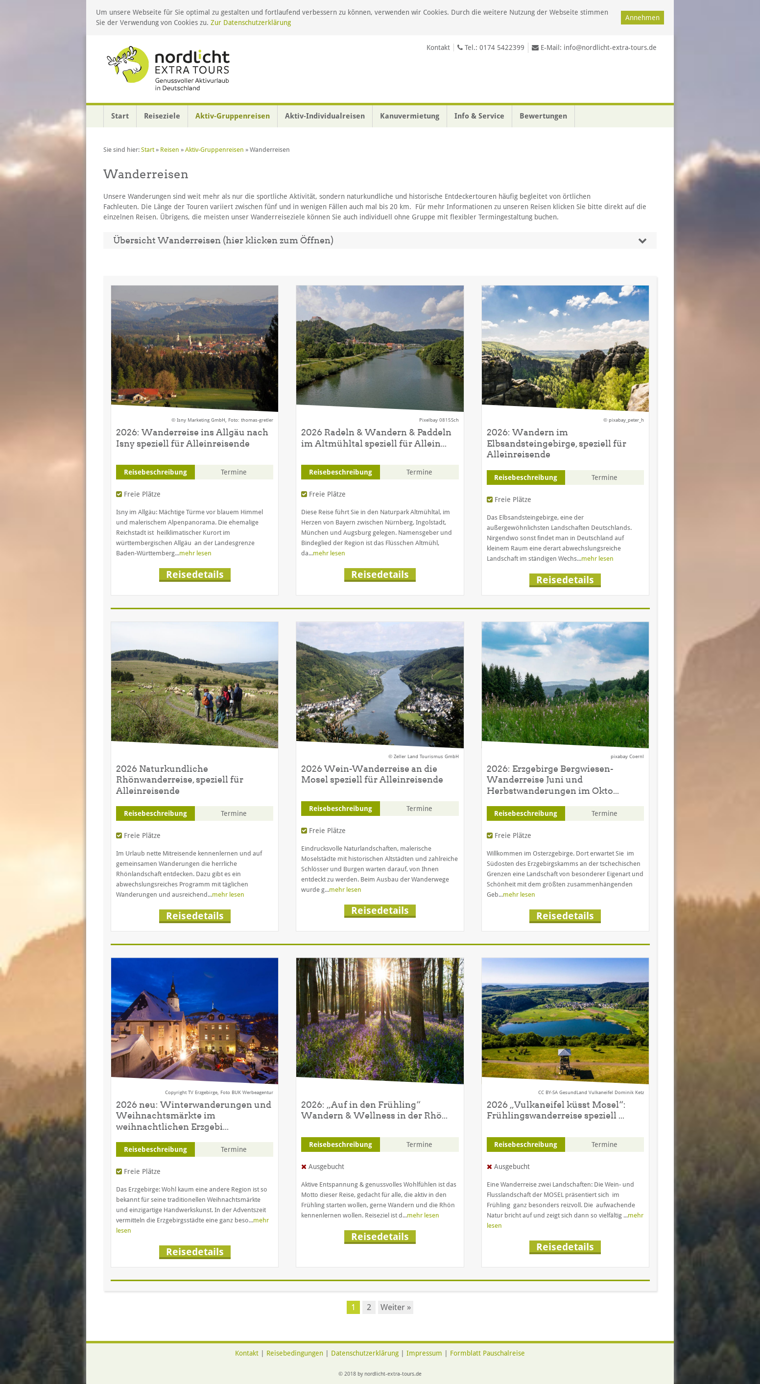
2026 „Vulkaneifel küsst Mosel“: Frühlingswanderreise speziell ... (556, 1110)
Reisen (169, 149)
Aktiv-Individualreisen (325, 116)
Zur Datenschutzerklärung (251, 22)
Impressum (424, 1353)
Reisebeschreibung (155, 472)
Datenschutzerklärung (365, 1353)
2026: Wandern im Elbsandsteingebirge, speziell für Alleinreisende (556, 443)
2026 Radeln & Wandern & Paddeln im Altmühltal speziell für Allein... (376, 438)
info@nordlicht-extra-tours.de (610, 47)
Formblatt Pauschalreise (487, 1353)
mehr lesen (195, 553)
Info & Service (479, 116)
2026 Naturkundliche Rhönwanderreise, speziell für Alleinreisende (179, 780)
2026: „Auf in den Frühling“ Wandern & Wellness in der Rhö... (374, 1110)
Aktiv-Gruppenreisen (232, 116)
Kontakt (438, 47)
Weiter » (395, 1307)
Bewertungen (543, 116)
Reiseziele (162, 116)
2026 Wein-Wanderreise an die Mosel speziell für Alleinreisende (372, 774)
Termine (234, 472)
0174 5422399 (501, 47)
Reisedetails (195, 574)
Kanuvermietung (409, 116)
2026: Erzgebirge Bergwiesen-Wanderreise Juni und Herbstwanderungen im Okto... (553, 780)
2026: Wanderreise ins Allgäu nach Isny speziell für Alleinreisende (192, 438)
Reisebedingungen (294, 1353)
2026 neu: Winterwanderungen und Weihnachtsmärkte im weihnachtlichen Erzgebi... (193, 1115)
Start (120, 116)
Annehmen (642, 18)
